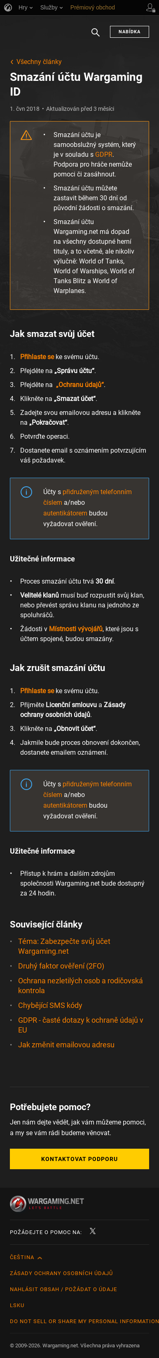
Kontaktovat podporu (79, 1159)
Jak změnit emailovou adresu (66, 1044)
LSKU (17, 1305)
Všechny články (39, 62)
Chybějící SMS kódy (50, 1005)
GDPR (103, 154)
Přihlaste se (37, 357)
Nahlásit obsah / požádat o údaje (63, 1289)
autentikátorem (65, 513)
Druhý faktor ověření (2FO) (61, 966)
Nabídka (129, 31)
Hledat (95, 36)
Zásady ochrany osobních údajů (61, 1273)
